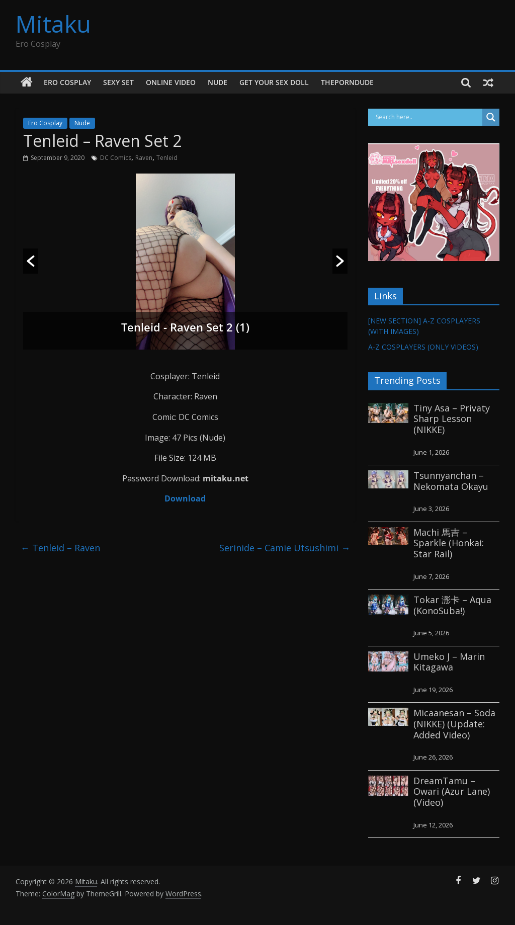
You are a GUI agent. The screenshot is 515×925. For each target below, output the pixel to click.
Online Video (171, 82)
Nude (217, 82)
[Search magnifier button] (490, 117)
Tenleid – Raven (60, 548)
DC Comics (115, 157)
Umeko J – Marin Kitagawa (449, 662)
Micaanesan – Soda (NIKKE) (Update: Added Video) (454, 723)
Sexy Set (118, 82)
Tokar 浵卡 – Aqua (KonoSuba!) (452, 605)
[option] (185, 262)
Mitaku (53, 23)
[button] (30, 261)
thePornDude (347, 82)
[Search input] (428, 117)
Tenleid (167, 157)
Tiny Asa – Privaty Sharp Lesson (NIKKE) (451, 419)
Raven (143, 157)
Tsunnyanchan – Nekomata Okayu (450, 480)
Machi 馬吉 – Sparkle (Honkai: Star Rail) (448, 543)
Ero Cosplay (67, 82)
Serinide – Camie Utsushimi (284, 548)
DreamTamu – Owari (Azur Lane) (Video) (451, 791)
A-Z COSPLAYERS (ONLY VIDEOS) (423, 347)
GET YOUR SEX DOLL (274, 82)
